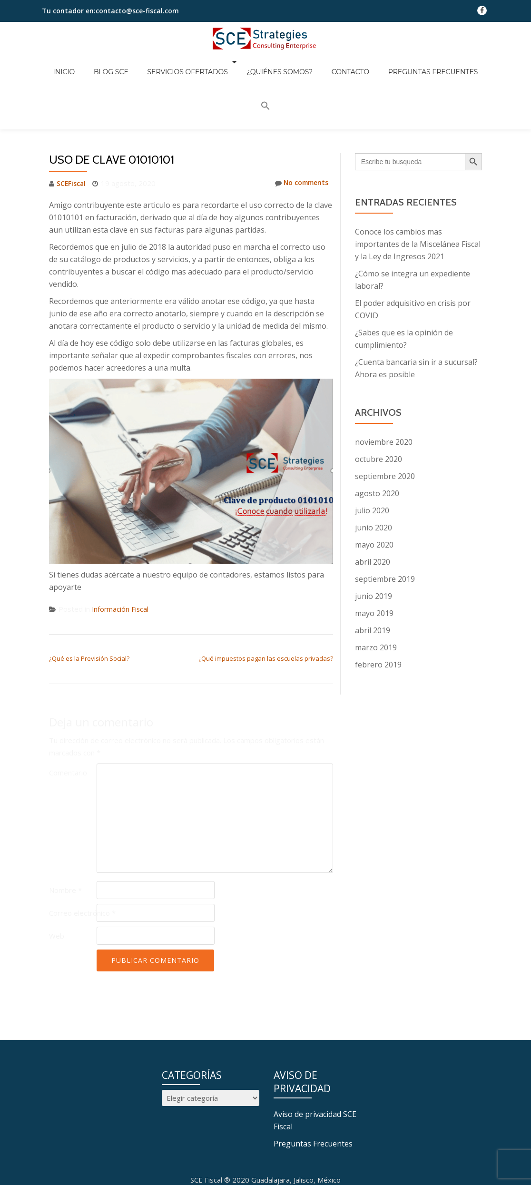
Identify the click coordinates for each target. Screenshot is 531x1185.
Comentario (68, 719)
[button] (461, 63)
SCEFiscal (72, 130)
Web (56, 882)
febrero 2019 (378, 611)
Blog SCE (113, 64)
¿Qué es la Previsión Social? (89, 605)
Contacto (329, 64)
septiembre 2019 (385, 525)
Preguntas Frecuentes (402, 64)
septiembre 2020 (385, 423)
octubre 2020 (378, 406)
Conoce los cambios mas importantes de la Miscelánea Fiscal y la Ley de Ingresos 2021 (418, 190)
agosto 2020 (377, 440)
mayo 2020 (374, 491)
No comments (299, 130)
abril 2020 (372, 508)
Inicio (76, 64)
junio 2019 (373, 543)
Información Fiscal (121, 555)
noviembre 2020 (384, 388)
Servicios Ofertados (180, 64)
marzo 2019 (376, 594)
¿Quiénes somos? (268, 64)
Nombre (65, 837)
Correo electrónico (82, 859)
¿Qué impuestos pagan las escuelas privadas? (265, 605)
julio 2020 (372, 457)
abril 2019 (372, 577)
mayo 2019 (374, 560)
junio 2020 (373, 474)
